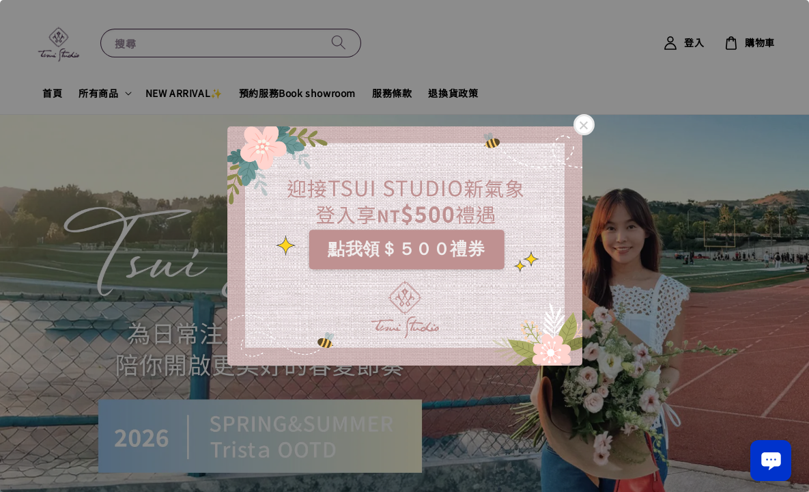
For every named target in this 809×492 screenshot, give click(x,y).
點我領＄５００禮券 (406, 248)
